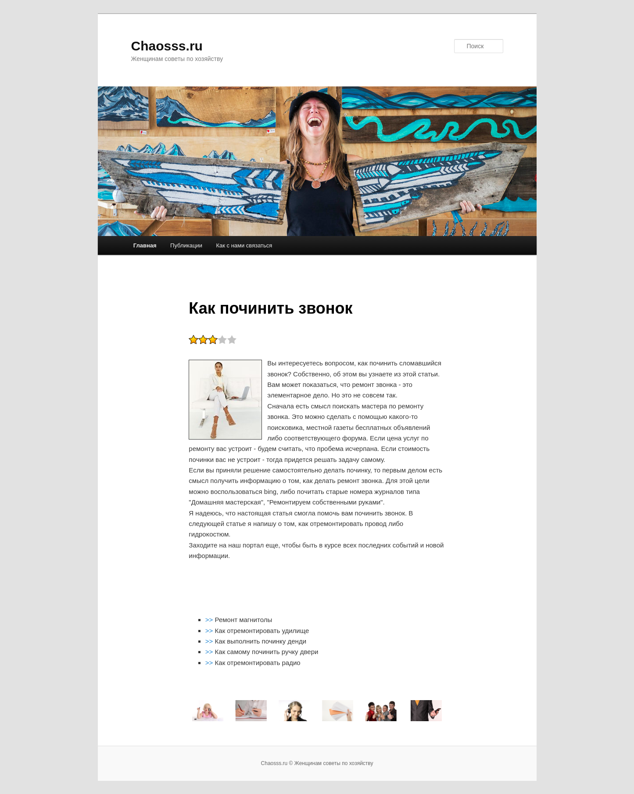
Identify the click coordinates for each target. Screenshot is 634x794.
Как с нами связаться (244, 245)
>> (210, 619)
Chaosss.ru (167, 46)
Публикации (186, 245)
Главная (145, 245)
